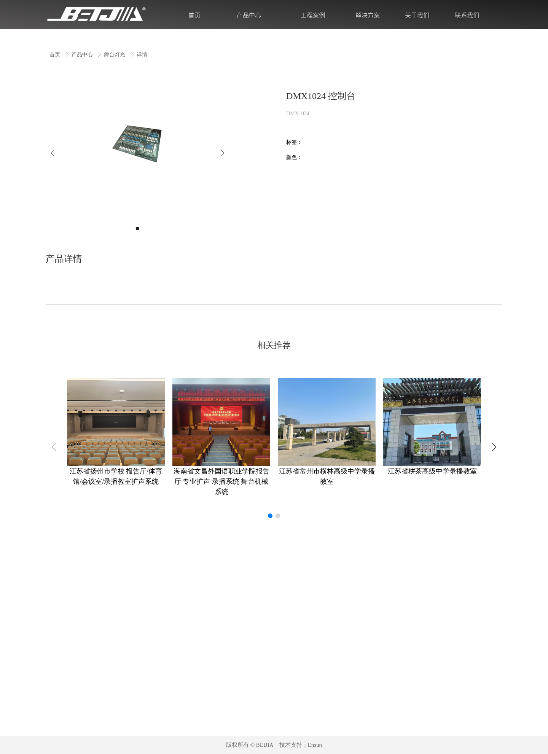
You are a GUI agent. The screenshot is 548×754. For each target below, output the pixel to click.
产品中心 (83, 54)
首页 (55, 54)
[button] (52, 153)
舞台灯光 (115, 54)
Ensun (315, 745)
